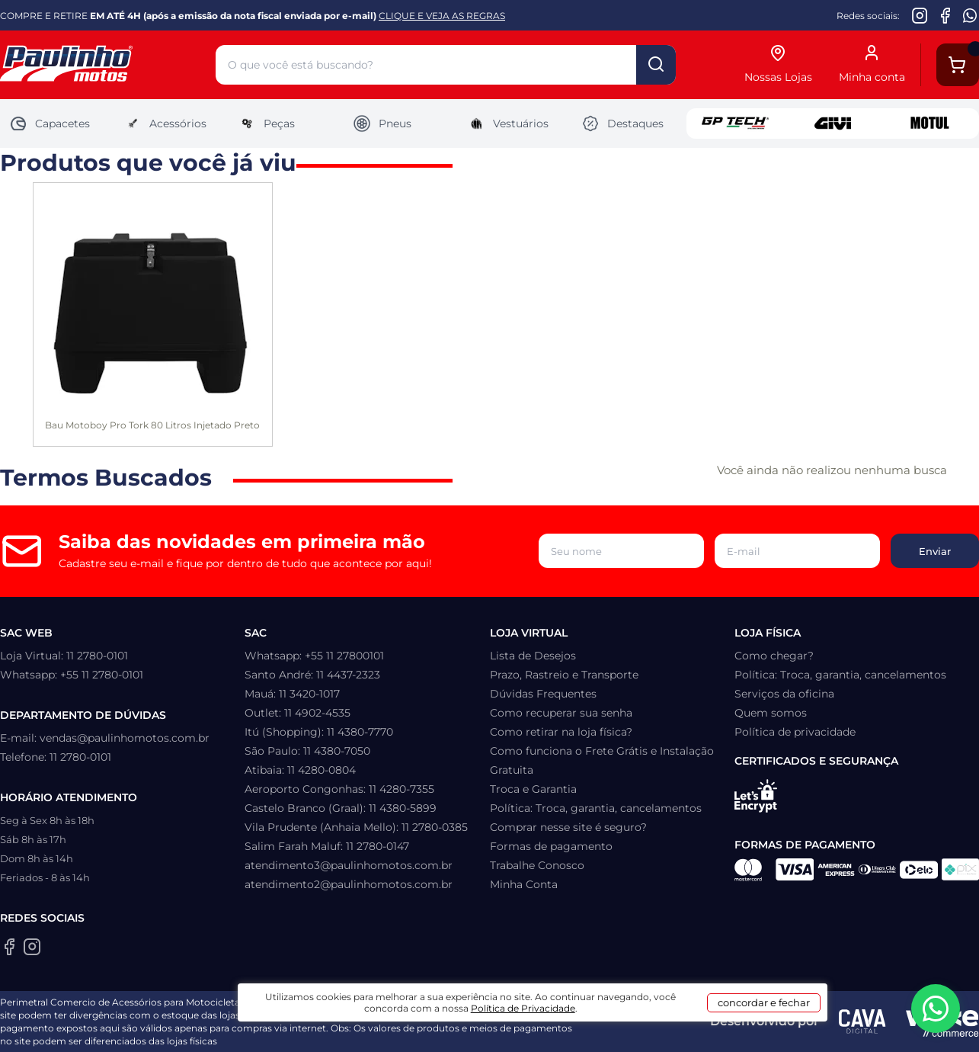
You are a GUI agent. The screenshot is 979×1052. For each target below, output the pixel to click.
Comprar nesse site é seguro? (568, 827)
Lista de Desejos (533, 655)
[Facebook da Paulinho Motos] (945, 15)
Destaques (622, 123)
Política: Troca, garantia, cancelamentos (596, 808)
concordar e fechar (725, 1024)
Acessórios (164, 123)
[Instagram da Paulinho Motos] (920, 15)
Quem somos (770, 713)
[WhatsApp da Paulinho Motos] (970, 15)
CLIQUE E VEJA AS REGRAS (442, 15)
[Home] (108, 65)
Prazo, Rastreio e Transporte (564, 675)
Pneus (382, 123)
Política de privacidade (795, 732)
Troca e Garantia (533, 789)
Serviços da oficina (784, 694)
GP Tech (735, 123)
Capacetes (49, 123)
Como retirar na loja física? (561, 732)
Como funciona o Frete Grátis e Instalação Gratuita (602, 760)
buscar (656, 65)
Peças (266, 123)
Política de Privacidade (572, 1030)
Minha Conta (524, 884)
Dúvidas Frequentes (543, 694)
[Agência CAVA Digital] (862, 1021)
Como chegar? (774, 655)
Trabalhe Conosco (537, 865)
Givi (832, 123)
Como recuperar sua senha (561, 713)
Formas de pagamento (551, 846)
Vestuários (508, 123)
